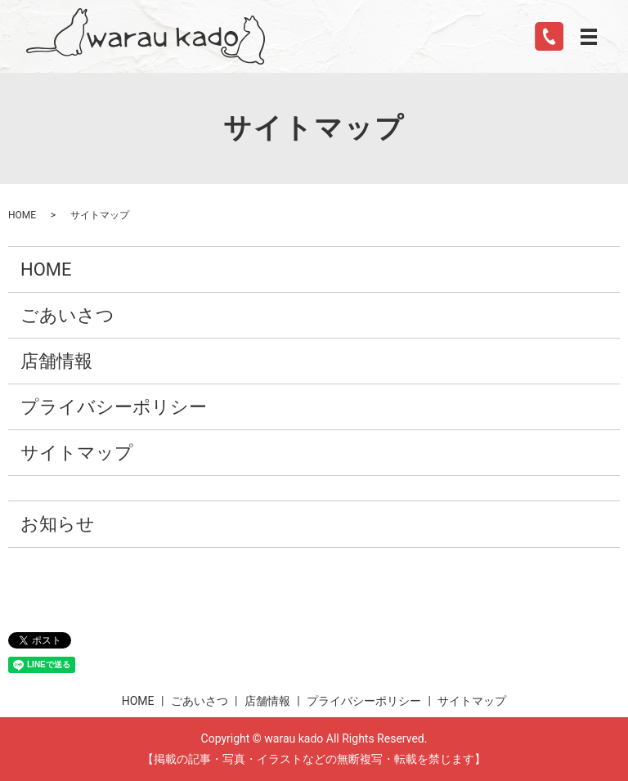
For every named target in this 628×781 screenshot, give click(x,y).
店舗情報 (56, 361)
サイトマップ (76, 452)
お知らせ (57, 524)
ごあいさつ (67, 315)
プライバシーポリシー (113, 407)
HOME (22, 215)
